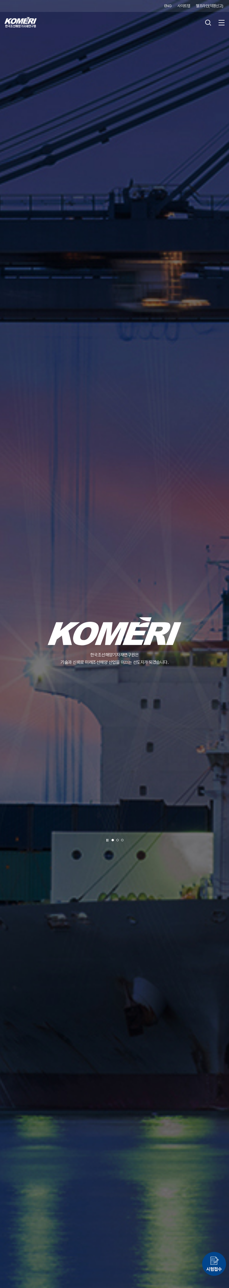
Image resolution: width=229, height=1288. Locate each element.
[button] (113, 840)
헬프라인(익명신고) (209, 6)
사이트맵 (183, 6)
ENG (168, 6)
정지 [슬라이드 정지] (107, 840)
